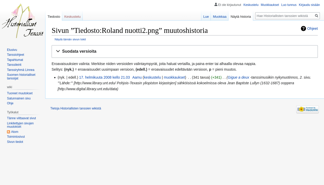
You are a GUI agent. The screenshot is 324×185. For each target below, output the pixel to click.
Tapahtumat (15, 60)
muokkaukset (174, 77)
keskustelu (152, 77)
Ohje (10, 103)
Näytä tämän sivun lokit (70, 39)
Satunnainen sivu (19, 98)
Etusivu (12, 50)
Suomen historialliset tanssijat (21, 76)
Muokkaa (219, 16)
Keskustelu (251, 5)
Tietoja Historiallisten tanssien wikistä (75, 108)
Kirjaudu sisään (309, 5)
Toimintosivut (16, 136)
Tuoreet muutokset (20, 93)
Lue (206, 16)
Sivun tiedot (15, 142)
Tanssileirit (14, 65)
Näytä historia (241, 16)
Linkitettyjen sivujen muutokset (20, 125)
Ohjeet (312, 28)
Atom (14, 132)
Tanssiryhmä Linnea (20, 70)
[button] (184, 52)
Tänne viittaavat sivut (21, 118)
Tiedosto (53, 16)
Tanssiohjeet (15, 55)
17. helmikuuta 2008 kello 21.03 (104, 77)
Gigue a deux (238, 77)
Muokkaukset (270, 5)
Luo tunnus (289, 5)
